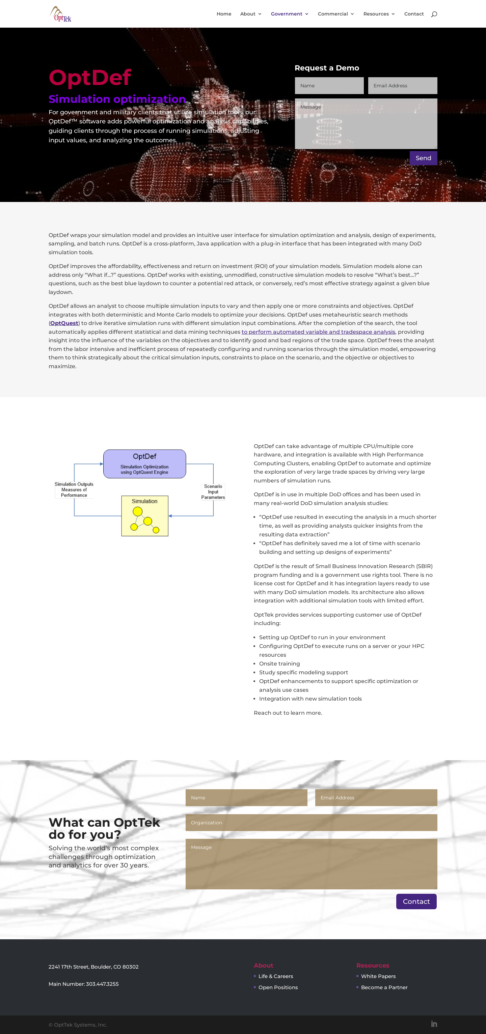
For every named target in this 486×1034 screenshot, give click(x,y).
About (247, 14)
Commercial (333, 14)
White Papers (378, 976)
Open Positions (278, 987)
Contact (414, 14)
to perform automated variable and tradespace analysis (318, 332)
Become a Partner (384, 987)
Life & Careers (276, 976)
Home (224, 14)
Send (423, 158)
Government (286, 14)
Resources (376, 14)
